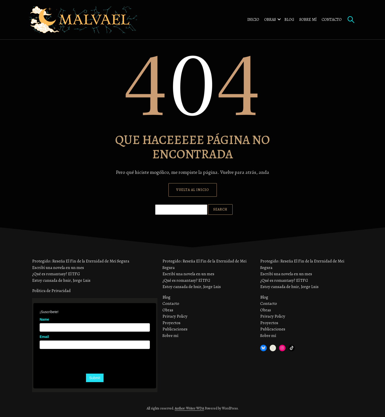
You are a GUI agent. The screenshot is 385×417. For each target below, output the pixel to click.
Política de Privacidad (51, 291)
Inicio (253, 19)
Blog (289, 19)
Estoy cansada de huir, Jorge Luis (61, 280)
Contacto (332, 19)
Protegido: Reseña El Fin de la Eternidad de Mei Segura (80, 261)
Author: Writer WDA (189, 408)
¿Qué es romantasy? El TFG (56, 274)
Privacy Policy (174, 316)
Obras (270, 19)
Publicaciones (174, 329)
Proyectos (171, 323)
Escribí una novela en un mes (58, 267)
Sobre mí (308, 19)
